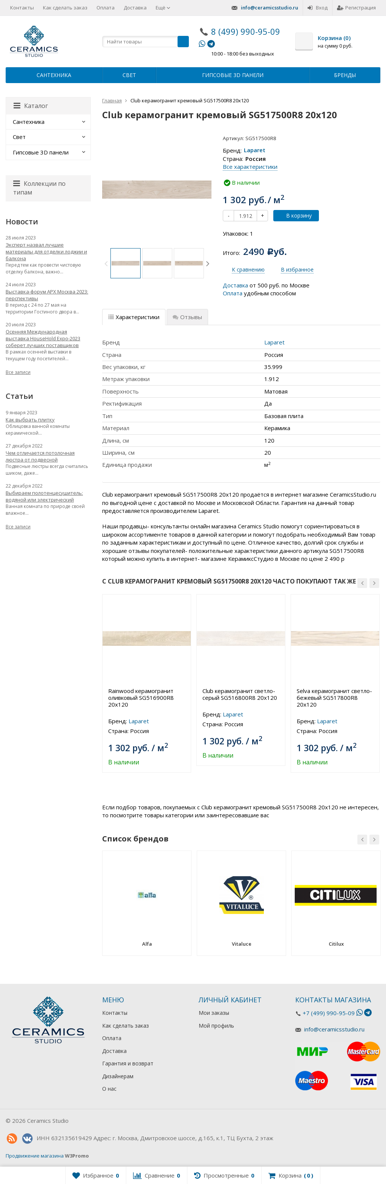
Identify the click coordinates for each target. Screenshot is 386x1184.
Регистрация (356, 7)
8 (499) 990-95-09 (245, 31)
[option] (125, 263)
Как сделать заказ (65, 7)
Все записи (18, 372)
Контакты (22, 7)
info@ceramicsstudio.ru (269, 7)
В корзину (295, 215)
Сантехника (54, 75)
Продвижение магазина (35, 1155)
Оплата (105, 7)
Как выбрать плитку (30, 419)
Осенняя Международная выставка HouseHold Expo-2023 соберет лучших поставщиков (43, 338)
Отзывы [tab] (187, 317)
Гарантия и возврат (127, 1063)
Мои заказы (214, 1012)
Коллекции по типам (39, 187)
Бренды (345, 75)
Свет (129, 75)
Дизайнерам (117, 1076)
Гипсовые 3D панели (232, 75)
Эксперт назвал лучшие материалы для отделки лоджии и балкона (46, 251)
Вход (318, 7)
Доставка (135, 7)
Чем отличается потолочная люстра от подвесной (40, 456)
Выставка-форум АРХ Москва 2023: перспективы (47, 295)
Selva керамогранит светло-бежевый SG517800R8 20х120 (334, 697)
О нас (109, 1088)
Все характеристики (250, 166)
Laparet (254, 150)
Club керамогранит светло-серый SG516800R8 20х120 (239, 694)
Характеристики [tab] (133, 317)
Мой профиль (216, 1025)
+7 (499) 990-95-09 (329, 1013)
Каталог (31, 106)
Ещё (163, 7)
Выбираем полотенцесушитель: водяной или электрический (44, 496)
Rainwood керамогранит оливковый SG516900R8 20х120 (141, 697)
